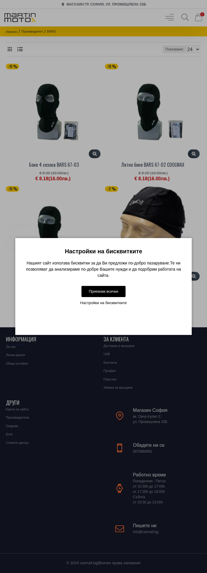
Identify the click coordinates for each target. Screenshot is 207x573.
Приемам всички (103, 291)
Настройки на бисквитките (103, 303)
